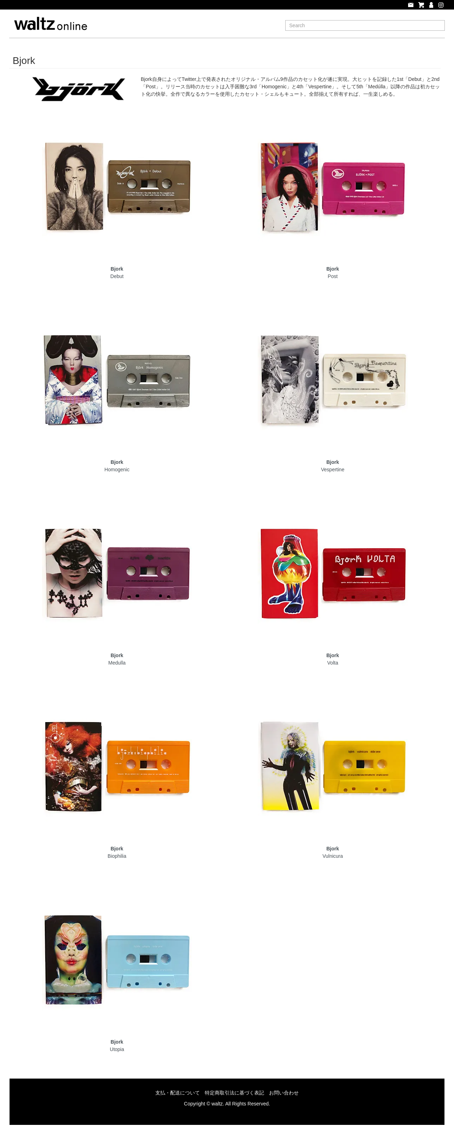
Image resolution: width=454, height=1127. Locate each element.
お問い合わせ (284, 1093)
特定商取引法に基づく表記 (234, 1093)
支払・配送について (177, 1093)
